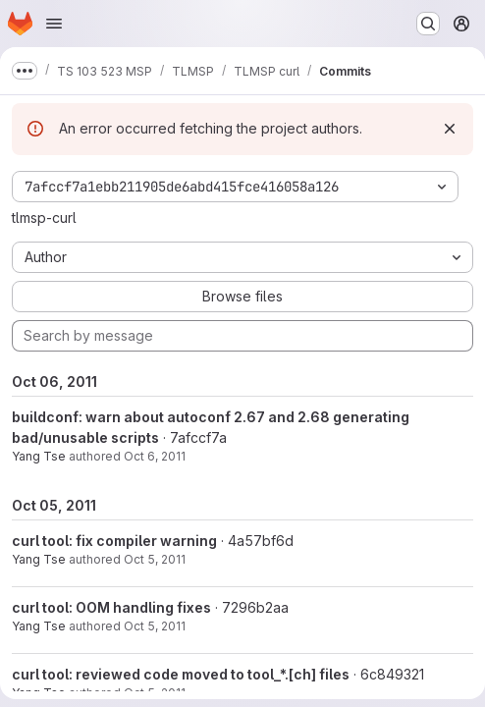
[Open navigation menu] (54, 23)
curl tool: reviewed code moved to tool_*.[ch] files (181, 674)
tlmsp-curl (44, 217)
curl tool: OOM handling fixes (111, 607)
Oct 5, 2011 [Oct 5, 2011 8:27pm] (155, 559)
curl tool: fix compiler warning (114, 540)
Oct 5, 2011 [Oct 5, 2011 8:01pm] (155, 626)
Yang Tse (39, 456)
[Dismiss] (449, 128)
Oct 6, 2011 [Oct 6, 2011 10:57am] (155, 456)
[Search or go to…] (428, 23)
